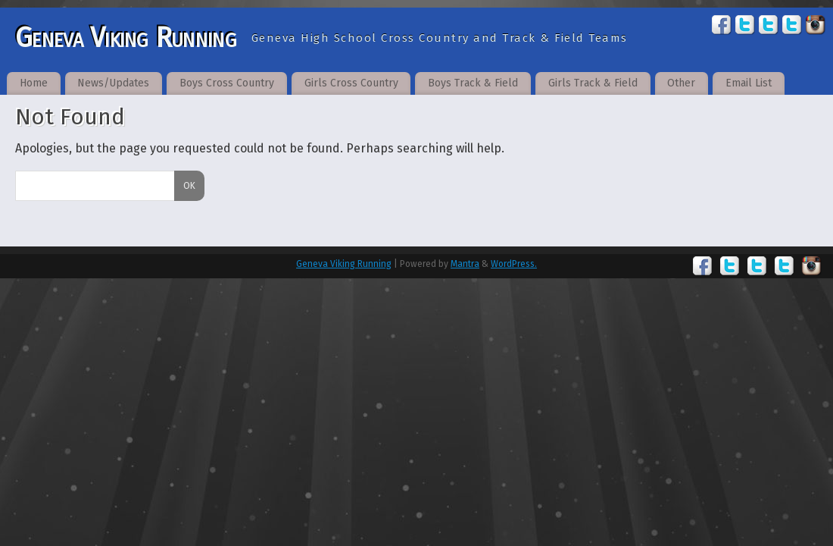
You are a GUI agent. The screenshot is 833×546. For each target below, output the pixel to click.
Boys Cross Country (226, 83)
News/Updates (113, 83)
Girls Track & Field (593, 83)
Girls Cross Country (351, 83)
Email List (748, 83)
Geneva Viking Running (125, 38)
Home (34, 83)
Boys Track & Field (473, 83)
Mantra (465, 264)
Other (681, 83)
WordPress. (514, 264)
